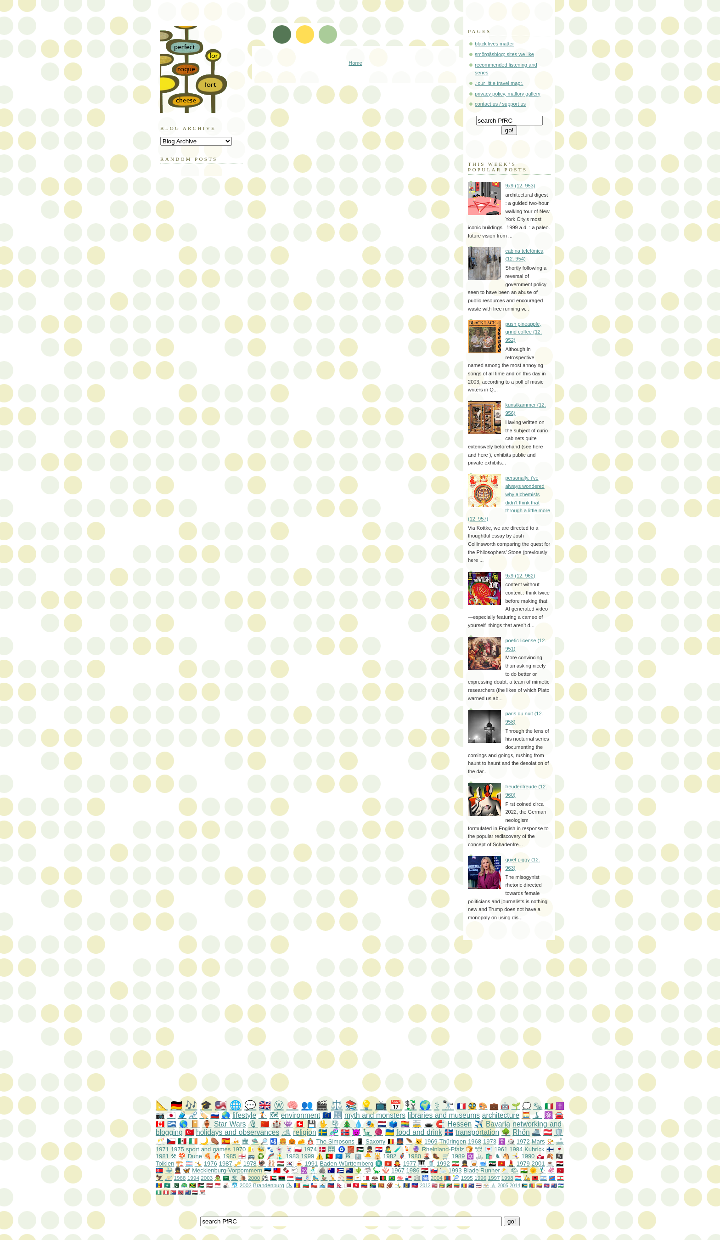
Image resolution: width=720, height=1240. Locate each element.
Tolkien (165, 1163)
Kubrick (534, 1149)
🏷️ (203, 1115)
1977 (409, 1163)
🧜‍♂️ (280, 1156)
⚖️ (337, 1105)
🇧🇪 (390, 1141)
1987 (225, 1163)
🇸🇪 (322, 1132)
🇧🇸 (525, 1185)
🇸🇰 (434, 1170)
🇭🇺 (280, 1163)
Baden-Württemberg (346, 1163)
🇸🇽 (173, 1192)
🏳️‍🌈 (405, 1124)
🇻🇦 (251, 1149)
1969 (431, 1141)
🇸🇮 (298, 1178)
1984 (516, 1149)
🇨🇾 (357, 1178)
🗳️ (393, 1124)
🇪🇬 (559, 1163)
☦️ (502, 1141)
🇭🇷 (378, 1149)
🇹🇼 (277, 1170)
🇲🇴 (167, 1185)
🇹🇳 (356, 1185)
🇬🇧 (265, 1105)
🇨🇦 (160, 1124)
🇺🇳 (339, 1156)
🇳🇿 (349, 1170)
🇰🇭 (547, 1185)
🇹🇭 (479, 1185)
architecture (500, 1115)
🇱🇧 (560, 1178)
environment (301, 1115)
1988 (180, 1178)
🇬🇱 (541, 1156)
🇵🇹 (329, 1156)
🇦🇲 (349, 1178)
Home (355, 63)
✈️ (479, 1124)
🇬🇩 (442, 1185)
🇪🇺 (326, 1115)
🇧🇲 (435, 1185)
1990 (527, 1156)
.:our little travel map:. (499, 83)
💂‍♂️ (369, 1149)
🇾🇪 (195, 1192)
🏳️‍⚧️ (189, 1163)
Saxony (375, 1141)
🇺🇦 (389, 1132)
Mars (538, 1141)
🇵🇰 (176, 1185)
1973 (489, 1141)
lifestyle (244, 1115)
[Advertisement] (378, 1020)
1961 (500, 1149)
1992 (443, 1163)
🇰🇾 (554, 1185)
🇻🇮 (486, 1185)
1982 (389, 1156)
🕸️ (417, 1178)
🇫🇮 (550, 1149)
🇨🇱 (314, 1185)
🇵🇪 (166, 1192)
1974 (310, 1149)
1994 (193, 1178)
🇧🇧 (406, 1185)
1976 (210, 1163)
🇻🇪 (364, 1185)
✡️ (470, 1156)
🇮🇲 (560, 1170)
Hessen (459, 1124)
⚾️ (341, 1178)
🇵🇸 (360, 1149)
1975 (177, 1149)
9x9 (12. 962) (520, 575)
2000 (254, 1178)
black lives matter (494, 43)
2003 (207, 1178)
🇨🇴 (539, 1185)
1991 (311, 1163)
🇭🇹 (414, 1185)
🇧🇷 (391, 1178)
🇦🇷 (543, 1178)
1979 (523, 1163)
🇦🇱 (535, 1178)
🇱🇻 (209, 1185)
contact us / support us (500, 104)
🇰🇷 (289, 1163)
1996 (480, 1178)
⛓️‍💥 (193, 1115)
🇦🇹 (547, 1132)
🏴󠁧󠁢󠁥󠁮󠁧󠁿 (242, 1156)
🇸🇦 (226, 1178)
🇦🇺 (331, 1170)
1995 (467, 1178)
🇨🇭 (299, 1124)
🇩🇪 (176, 1105)
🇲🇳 (447, 1178)
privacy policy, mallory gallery (507, 93)
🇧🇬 (306, 1185)
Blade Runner (481, 1170)
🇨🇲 (532, 1185)
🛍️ (489, 1156)
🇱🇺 (518, 1178)
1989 (458, 1156)
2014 (515, 1185)
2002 (246, 1185)
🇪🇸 (225, 1141)
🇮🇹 (549, 1106)
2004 (437, 1178)
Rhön (520, 1132)
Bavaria (498, 1124)
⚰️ (214, 1141)
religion (304, 1132)
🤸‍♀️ (516, 1156)
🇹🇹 (181, 1192)
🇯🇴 (200, 1185)
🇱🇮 (330, 1185)
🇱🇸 (561, 1185)
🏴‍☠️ (559, 1156)
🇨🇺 (340, 1170)
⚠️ (320, 1156)
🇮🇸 (448, 1132)
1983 (292, 1156)
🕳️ (428, 1124)
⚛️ (548, 1115)
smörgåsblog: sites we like (504, 54)
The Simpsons (335, 1141)
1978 (250, 1163)
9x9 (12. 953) (520, 185)
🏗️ (179, 1163)
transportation (477, 1132)
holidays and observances (237, 1132)
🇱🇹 (457, 1185)
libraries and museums (444, 1115)
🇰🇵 (159, 1170)
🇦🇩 (297, 1185)
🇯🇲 (192, 1185)
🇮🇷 (455, 1163)
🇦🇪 (273, 1178)
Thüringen (453, 1141)
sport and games (208, 1149)
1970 (239, 1149)
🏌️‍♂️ (542, 1170)
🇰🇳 (449, 1185)
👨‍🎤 (388, 1149)
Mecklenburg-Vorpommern (227, 1170)
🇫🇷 (461, 1106)
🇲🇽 (182, 1141)
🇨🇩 (552, 1178)
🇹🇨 (471, 1185)
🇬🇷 (171, 1124)
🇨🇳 (265, 1124)
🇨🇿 (171, 1141)
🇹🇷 (189, 1132)
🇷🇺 (214, 1115)
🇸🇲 (322, 1185)
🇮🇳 (524, 1170)
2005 (503, 1185)
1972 (523, 1141)
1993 (455, 1170)
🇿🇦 (373, 1185)
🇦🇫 (383, 1178)
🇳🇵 (339, 1185)
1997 (494, 1178)
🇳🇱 (382, 1124)
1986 (413, 1170)
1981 (162, 1156)
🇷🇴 (464, 1185)
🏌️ (263, 1115)
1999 (307, 1156)
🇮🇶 (424, 1170)
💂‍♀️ (177, 1170)
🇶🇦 (347, 1185)
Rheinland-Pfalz (443, 1149)
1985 (229, 1156)
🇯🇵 (171, 1115)
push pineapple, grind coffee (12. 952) (523, 332)
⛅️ (505, 1170)
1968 (474, 1141)
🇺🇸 (221, 1105)
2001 (538, 1163)
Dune (195, 1156)
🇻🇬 (188, 1192)
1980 (414, 1156)
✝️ (560, 1106)
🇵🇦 (408, 1178)
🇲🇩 (159, 1185)
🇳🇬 (159, 1192)
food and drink (419, 1132)
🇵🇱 (298, 1149)
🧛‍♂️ (397, 1163)
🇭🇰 (388, 1163)
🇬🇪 (400, 1178)
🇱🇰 (381, 1185)
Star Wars (230, 1124)
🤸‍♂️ (398, 1185)
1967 (398, 1170)
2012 (425, 1185)
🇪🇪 (267, 1170)
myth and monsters (374, 1115)
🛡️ (558, 1132)
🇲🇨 (217, 1185)
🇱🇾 (281, 1178)
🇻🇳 (501, 1163)
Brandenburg (268, 1185)
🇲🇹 (366, 1178)
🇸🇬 (290, 1178)
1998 (507, 1178)
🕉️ (304, 1170)
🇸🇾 (492, 1163)
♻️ (261, 1156)
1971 (162, 1149)
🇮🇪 (193, 1141)
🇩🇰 (322, 1149)
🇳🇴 (345, 1132)
